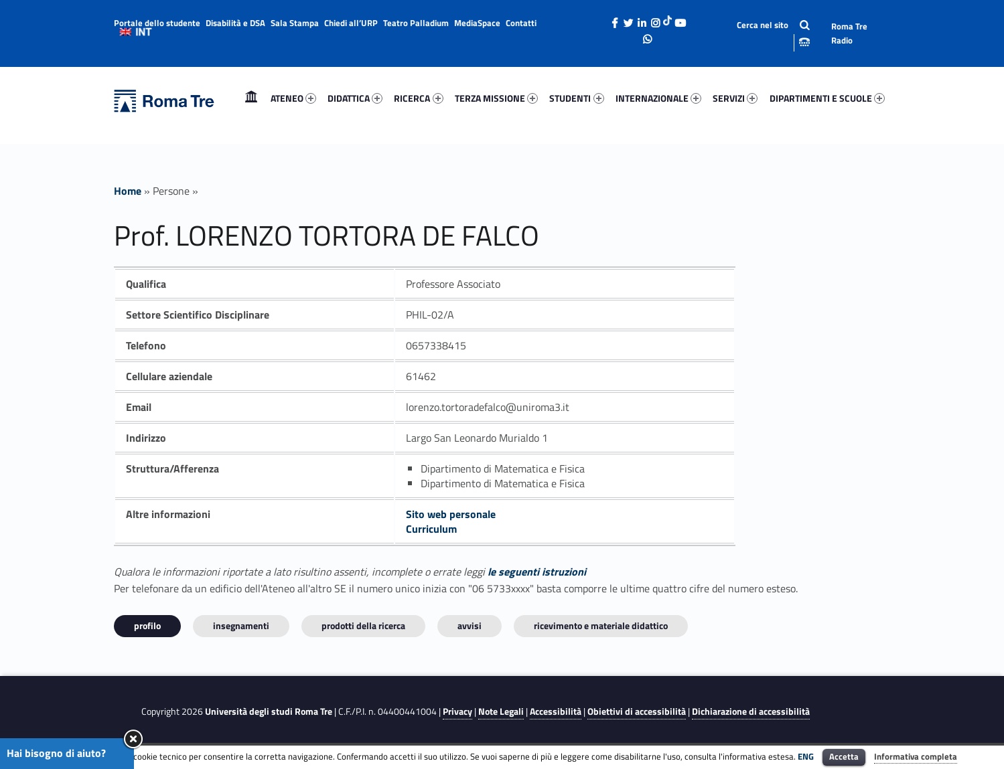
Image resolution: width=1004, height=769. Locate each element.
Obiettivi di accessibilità (636, 711)
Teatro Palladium (416, 22)
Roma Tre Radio (849, 33)
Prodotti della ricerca (363, 625)
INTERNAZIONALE (658, 98)
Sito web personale (451, 514)
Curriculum (431, 529)
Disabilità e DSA (235, 22)
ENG (806, 756)
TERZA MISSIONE (496, 98)
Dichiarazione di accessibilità (751, 711)
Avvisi (469, 625)
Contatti (521, 22)
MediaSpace (477, 22)
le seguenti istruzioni (537, 572)
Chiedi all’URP (351, 22)
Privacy (457, 711)
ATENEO (293, 98)
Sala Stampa (295, 22)
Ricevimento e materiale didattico (601, 625)
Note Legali (501, 711)
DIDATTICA (355, 98)
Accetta (844, 756)
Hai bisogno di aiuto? (56, 753)
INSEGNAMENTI (241, 625)
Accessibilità (555, 711)
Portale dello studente (157, 22)
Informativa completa (915, 756)
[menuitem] (251, 98)
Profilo (147, 625)
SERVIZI (735, 98)
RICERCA (418, 98)
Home (251, 98)
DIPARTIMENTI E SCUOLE (827, 98)
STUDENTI (576, 98)
